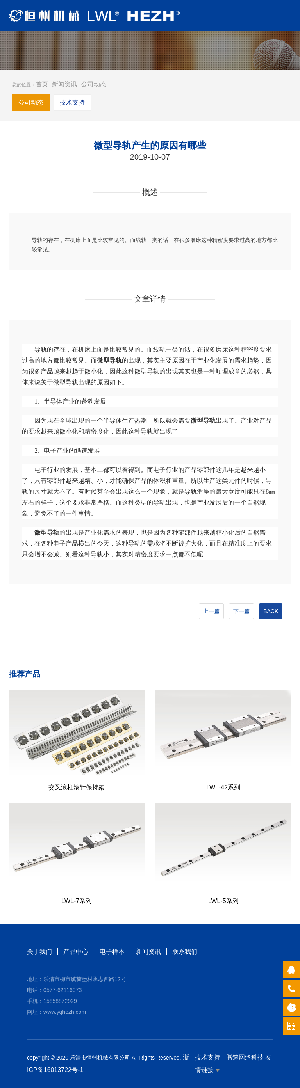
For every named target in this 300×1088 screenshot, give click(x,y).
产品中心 (75, 951)
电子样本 (112, 951)
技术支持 (72, 102)
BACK (270, 611)
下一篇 (241, 611)
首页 (42, 84)
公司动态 (93, 84)
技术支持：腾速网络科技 (229, 1057)
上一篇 (211, 611)
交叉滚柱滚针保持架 (76, 787)
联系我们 (184, 951)
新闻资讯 (64, 84)
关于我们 (39, 951)
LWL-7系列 (76, 901)
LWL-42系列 (223, 787)
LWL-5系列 (223, 901)
